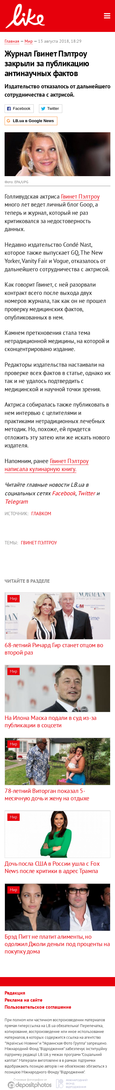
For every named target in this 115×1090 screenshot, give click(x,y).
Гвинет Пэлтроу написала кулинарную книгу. (47, 465)
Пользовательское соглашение (38, 1007)
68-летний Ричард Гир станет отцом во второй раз (54, 648)
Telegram (16, 501)
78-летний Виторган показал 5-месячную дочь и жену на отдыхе (47, 794)
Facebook (63, 493)
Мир (29, 41)
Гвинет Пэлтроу (80, 196)
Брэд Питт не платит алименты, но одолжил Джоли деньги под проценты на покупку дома (57, 944)
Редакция (15, 993)
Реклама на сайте (23, 1000)
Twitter (86, 493)
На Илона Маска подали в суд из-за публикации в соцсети (51, 721)
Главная (12, 41)
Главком (41, 513)
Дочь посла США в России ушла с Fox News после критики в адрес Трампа (52, 867)
